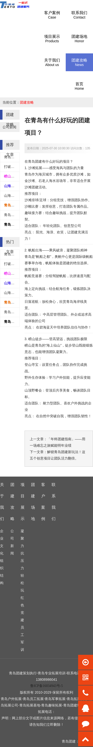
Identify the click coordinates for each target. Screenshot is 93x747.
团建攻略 (27, 102)
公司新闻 (9, 127)
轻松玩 (22, 582)
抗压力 (22, 560)
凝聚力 (22, 538)
